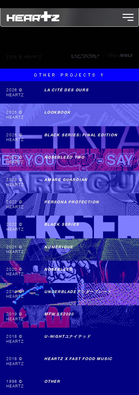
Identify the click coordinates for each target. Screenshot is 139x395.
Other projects (69, 75)
